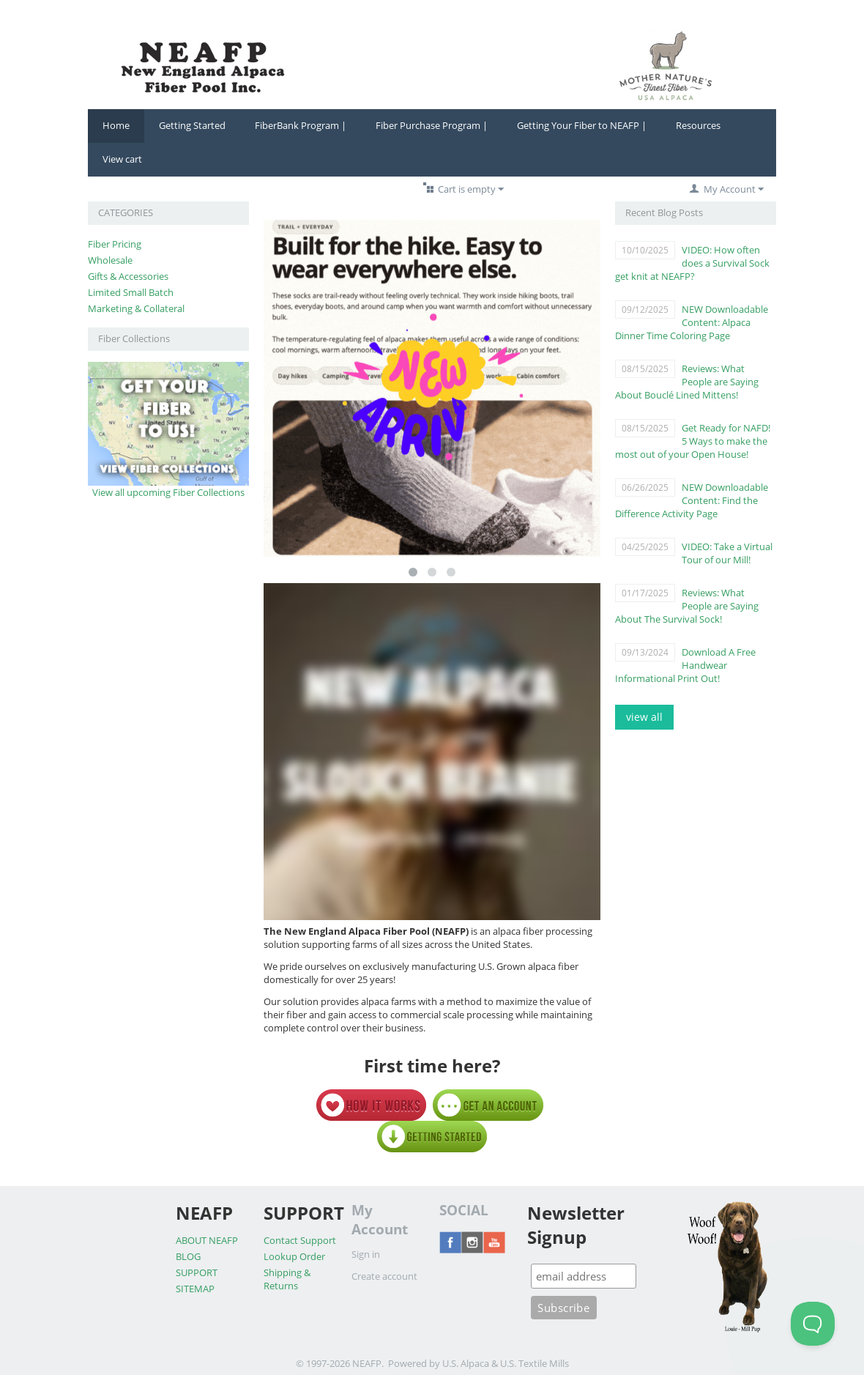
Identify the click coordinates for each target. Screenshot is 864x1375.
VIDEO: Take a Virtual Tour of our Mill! (727, 553)
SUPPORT (196, 1272)
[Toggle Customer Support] (813, 1324)
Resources (698, 125)
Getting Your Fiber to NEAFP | (582, 125)
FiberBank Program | (300, 125)
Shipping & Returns (287, 1279)
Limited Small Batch (131, 292)
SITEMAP (195, 1288)
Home (116, 125)
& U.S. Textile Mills (530, 1363)
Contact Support (300, 1240)
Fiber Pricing (114, 244)
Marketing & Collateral (136, 308)
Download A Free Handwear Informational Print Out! (685, 665)
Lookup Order (294, 1256)
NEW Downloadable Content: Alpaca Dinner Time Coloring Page (691, 322)
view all (644, 717)
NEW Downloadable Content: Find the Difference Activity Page (691, 500)
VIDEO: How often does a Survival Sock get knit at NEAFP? (692, 263)
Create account (384, 1276)
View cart (122, 159)
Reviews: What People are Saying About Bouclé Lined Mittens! (687, 381)
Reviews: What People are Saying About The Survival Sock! (687, 606)
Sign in (365, 1254)
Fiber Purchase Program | (432, 125)
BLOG (188, 1256)
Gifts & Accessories (128, 276)
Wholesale (110, 260)
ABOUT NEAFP (207, 1240)
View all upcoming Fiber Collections (168, 492)
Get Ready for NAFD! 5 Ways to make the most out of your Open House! (692, 441)
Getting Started (192, 125)
